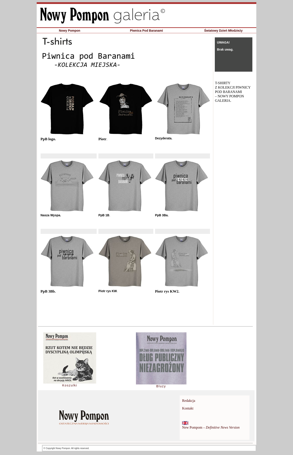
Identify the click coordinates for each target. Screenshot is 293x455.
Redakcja (188, 400)
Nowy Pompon (69, 30)
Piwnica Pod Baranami (146, 30)
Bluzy (161, 386)
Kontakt (188, 408)
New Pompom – (211, 427)
